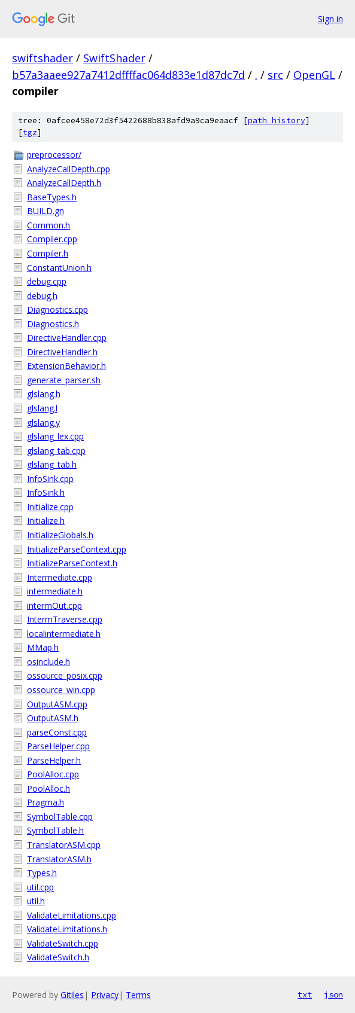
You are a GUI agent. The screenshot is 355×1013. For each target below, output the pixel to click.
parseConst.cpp (57, 732)
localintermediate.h (64, 633)
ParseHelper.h (54, 760)
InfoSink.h (46, 492)
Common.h (48, 225)
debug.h (42, 295)
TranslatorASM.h (59, 859)
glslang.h (43, 393)
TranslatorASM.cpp (64, 844)
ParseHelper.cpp (58, 746)
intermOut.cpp (54, 605)
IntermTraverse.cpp (64, 619)
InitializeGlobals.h (60, 535)
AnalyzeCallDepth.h (64, 182)
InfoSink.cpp (50, 478)
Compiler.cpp (52, 239)
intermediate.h (55, 591)
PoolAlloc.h (48, 788)
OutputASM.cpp (57, 704)
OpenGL (314, 75)
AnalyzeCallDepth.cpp (68, 169)
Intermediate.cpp (59, 577)
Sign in (330, 19)
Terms (138, 994)
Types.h (42, 872)
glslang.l (42, 408)
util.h (36, 901)
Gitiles (72, 994)
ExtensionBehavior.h (66, 365)
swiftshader (42, 58)
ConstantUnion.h (59, 267)
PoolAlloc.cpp (53, 774)
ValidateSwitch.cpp (62, 943)
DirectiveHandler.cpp (67, 337)
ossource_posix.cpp (64, 675)
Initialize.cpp (50, 506)
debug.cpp (46, 281)
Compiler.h (47, 253)
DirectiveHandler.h (62, 352)
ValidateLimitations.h (67, 929)
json (333, 994)
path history (276, 120)
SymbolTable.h (55, 830)
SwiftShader (114, 58)
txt (305, 994)
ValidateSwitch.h (58, 957)
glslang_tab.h (52, 464)
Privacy (105, 994)
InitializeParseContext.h (72, 563)
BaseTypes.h (52, 197)
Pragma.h (45, 802)
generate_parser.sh (64, 380)
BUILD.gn (45, 210)
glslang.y (43, 422)
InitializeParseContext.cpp (76, 549)
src (275, 75)
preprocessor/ (54, 154)
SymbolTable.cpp (60, 816)
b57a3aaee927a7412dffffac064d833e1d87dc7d (128, 75)
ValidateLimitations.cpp (71, 915)
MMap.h (43, 647)
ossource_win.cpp (61, 689)
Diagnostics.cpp (57, 309)
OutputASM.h (52, 718)
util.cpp (40, 887)
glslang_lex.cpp (55, 436)
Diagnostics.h (53, 323)
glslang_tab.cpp (56, 450)
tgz (30, 132)
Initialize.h (46, 520)
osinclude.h (48, 661)
